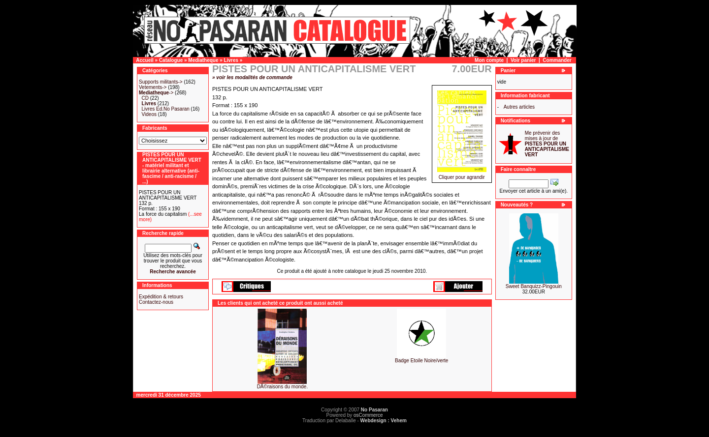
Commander (557, 60)
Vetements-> (152, 87)
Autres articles (519, 107)
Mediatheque (203, 60)
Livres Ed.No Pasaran (166, 109)
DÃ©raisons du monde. (282, 386)
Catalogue (171, 60)
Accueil (145, 60)
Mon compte (489, 60)
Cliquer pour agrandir (461, 175)
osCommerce (368, 415)
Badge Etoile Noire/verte (421, 360)
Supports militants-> (161, 82)
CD (145, 98)
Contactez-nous (156, 302)
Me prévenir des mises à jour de (547, 143)
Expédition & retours (161, 296)
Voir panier (523, 60)
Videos (149, 114)
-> (156, 92)
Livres (231, 60)
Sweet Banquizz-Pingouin (534, 286)
